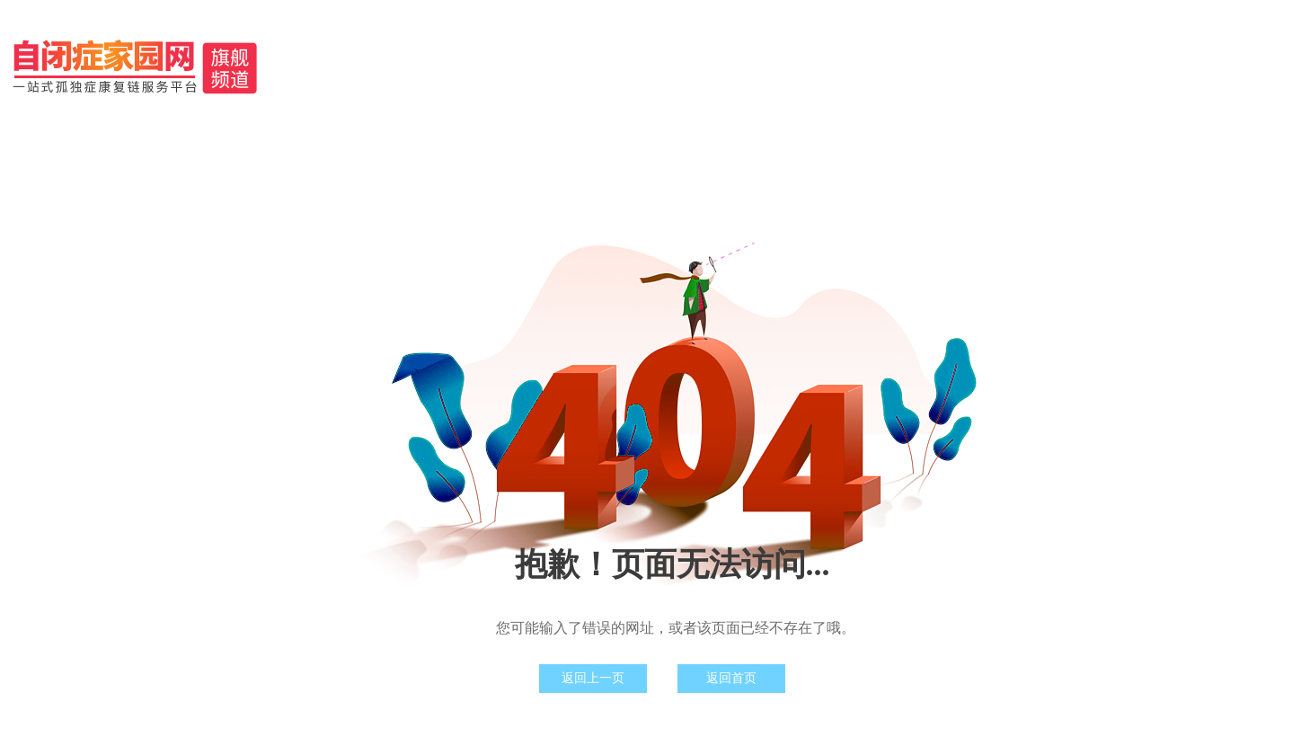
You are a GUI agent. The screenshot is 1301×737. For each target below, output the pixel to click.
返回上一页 (593, 678)
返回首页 (731, 678)
